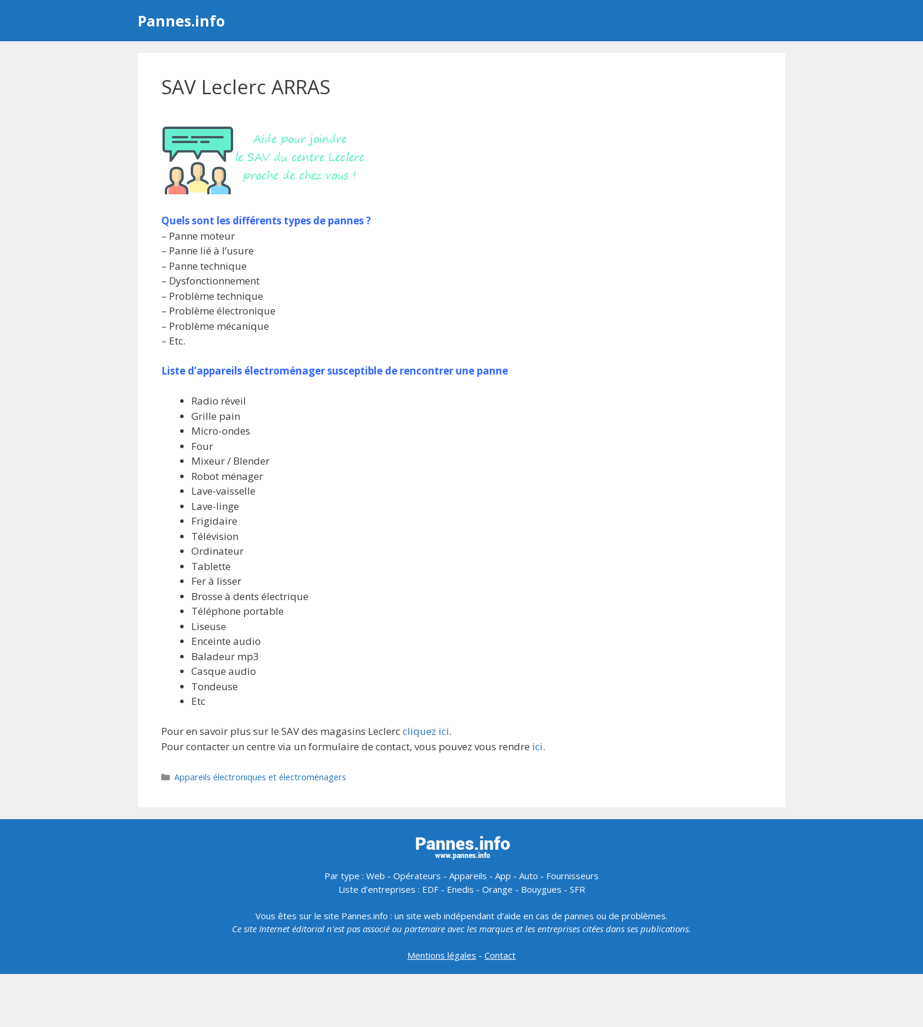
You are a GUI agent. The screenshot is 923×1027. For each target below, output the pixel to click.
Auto (528, 876)
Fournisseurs (572, 876)
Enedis (460, 889)
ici (537, 746)
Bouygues (541, 889)
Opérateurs (417, 876)
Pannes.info (181, 21)
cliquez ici (426, 731)
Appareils (468, 876)
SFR (577, 889)
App (503, 876)
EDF (430, 889)
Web (375, 876)
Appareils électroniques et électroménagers (260, 777)
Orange (497, 889)
